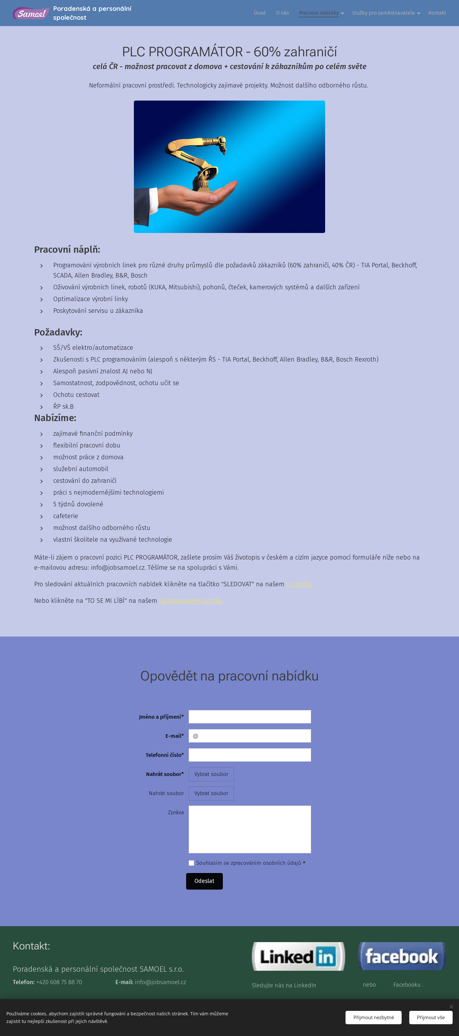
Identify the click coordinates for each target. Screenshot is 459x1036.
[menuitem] (261, 13)
